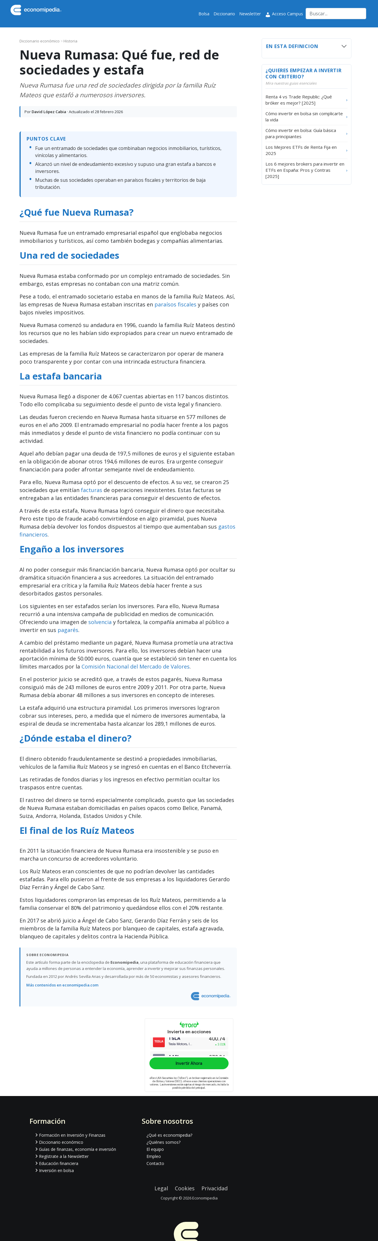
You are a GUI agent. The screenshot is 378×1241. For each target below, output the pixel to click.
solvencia (100, 622)
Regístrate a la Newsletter (64, 1156)
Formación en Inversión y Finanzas (72, 1135)
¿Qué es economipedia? (169, 1135)
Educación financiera (58, 1163)
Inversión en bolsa (56, 1170)
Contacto (155, 1163)
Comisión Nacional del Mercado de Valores (136, 666)
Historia (70, 41)
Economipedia (205, 1198)
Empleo (153, 1156)
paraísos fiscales (175, 304)
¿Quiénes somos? (163, 1142)
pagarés (68, 629)
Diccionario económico (40, 41)
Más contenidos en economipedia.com (62, 985)
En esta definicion (292, 46)
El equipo (155, 1149)
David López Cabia (49, 111)
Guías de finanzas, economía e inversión (77, 1149)
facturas (91, 490)
